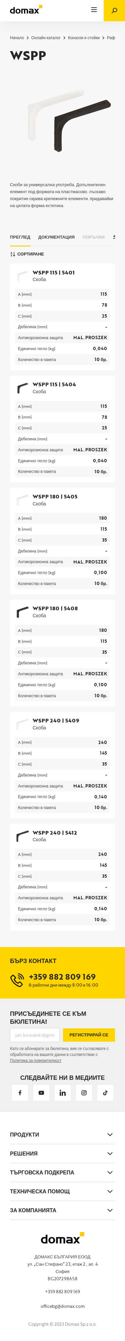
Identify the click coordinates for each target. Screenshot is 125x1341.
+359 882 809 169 (62, 1291)
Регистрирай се (89, 1034)
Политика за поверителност (35, 1060)
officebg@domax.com (63, 1306)
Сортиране (27, 254)
